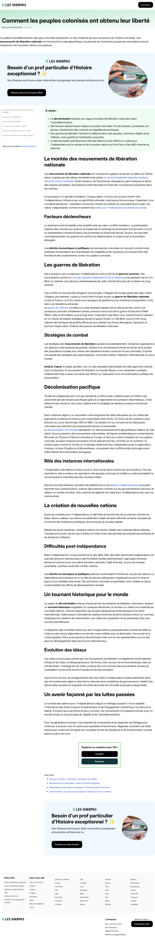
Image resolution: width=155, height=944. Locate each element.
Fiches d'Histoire (28, 146)
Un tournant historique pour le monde (16, 131)
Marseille (83, 890)
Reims (107, 901)
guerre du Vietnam (58, 307)
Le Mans (58, 904)
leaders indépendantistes (124, 485)
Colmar (57, 883)
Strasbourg (134, 886)
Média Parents (111, 931)
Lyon (82, 886)
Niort (107, 890)
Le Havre (58, 901)
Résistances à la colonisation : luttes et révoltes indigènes (74, 783)
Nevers (108, 883)
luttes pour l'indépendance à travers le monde (120, 207)
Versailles (134, 904)
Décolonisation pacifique (11, 121)
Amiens (32, 886)
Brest (32, 900)
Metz (82, 894)
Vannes (133, 901)
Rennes (108, 904)
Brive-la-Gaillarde (36, 904)
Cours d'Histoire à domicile (15, 882)
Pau (106, 897)
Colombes (59, 886)
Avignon (33, 893)
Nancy (82, 904)
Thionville (134, 894)
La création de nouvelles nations (14, 126)
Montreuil (83, 901)
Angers (32, 889)
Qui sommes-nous (113, 924)
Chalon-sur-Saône (62, 879)
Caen (32, 907)
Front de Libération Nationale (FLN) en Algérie (97, 277)
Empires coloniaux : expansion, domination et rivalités (73, 779)
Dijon (57, 894)
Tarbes (133, 890)
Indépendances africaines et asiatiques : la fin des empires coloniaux (79, 787)
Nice (107, 886)
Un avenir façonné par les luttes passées (17, 135)
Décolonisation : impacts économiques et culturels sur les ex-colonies (80, 791)
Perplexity (99, 761)
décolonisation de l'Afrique (63, 429)
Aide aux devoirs (11, 896)
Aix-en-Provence (36, 882)
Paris (107, 894)
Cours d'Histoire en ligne (14, 886)
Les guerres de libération (11, 117)
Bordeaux (33, 897)
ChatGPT (99, 754)
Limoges (83, 883)
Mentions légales (112, 934)
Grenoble (58, 897)
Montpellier (84, 897)
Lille (81, 879)
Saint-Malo (134, 883)
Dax (56, 890)
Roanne (133, 879)
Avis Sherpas (111, 927)
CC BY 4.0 (28, 27)
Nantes (108, 879)
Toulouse (133, 897)
